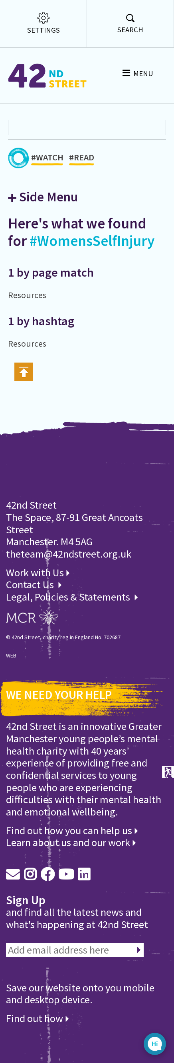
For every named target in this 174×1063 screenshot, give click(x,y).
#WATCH (47, 159)
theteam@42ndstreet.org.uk (68, 553)
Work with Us (37, 572)
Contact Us (31, 584)
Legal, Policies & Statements (72, 596)
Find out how (37, 1018)
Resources (27, 295)
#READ (81, 159)
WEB (11, 655)
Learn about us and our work (71, 842)
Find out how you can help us (72, 830)
